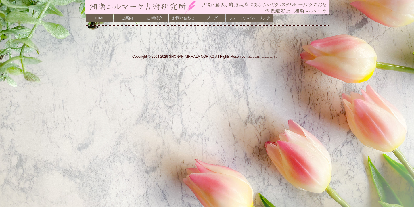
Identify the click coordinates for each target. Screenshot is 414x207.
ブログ (212, 18)
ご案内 (127, 18)
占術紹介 (154, 18)
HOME (99, 18)
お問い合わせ (183, 18)
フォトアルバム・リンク (249, 18)
